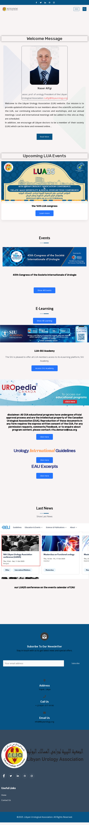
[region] (44, 35)
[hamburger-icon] (76, 9)
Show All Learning (44, 320)
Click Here (44, 437)
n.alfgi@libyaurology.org (55, 98)
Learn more (44, 213)
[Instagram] (54, 2)
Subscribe (76, 663)
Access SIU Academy (44, 368)
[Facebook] (36, 2)
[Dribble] (49, 2)
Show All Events (44, 290)
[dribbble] (24, 775)
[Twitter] (41, 2)
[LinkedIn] (45, 2)
